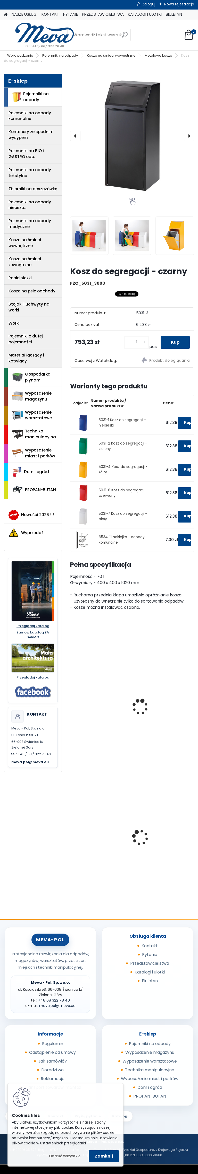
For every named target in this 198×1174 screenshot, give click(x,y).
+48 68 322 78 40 (54, 1000)
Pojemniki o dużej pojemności (26, 339)
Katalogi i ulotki (150, 972)
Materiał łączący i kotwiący (26, 358)
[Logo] (39, 35)
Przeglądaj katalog (32, 626)
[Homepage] (5, 15)
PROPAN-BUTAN (34, 489)
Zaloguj (148, 4)
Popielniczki (20, 278)
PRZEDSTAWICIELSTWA (103, 14)
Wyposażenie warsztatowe (32, 415)
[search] (125, 37)
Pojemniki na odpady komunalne (30, 115)
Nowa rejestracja (179, 4)
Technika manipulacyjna (34, 434)
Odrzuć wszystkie (64, 1156)
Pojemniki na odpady (60, 55)
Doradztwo (52, 1070)
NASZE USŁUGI (24, 14)
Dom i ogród (30, 471)
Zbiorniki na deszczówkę (33, 189)
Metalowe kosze (158, 55)
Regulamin (52, 1044)
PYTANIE (70, 14)
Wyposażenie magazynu (32, 396)
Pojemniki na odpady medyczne (30, 223)
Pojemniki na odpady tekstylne (30, 172)
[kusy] (136, 342)
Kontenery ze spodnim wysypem (31, 134)
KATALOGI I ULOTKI (145, 14)
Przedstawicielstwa (149, 963)
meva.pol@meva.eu (30, 762)
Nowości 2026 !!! (31, 515)
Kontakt (150, 946)
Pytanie (149, 955)
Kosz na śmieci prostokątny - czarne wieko (159, 712)
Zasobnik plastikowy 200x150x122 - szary (158, 837)
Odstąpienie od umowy (52, 1052)
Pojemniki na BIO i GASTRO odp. (26, 153)
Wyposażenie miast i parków (33, 453)
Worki (14, 323)
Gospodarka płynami (31, 377)
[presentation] (75, 136)
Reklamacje (52, 1079)
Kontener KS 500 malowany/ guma (92, 837)
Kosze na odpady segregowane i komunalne (91, 701)
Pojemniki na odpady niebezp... (30, 205)
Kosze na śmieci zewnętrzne (25, 261)
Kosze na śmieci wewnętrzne (111, 55)
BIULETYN (174, 14)
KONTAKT (50, 14)
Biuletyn (150, 981)
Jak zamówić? (52, 1061)
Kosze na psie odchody (32, 291)
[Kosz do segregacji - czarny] (132, 136)
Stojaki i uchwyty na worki (29, 307)
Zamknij (104, 1156)
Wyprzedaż (25, 532)
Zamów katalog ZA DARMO (32, 635)
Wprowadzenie (20, 55)
